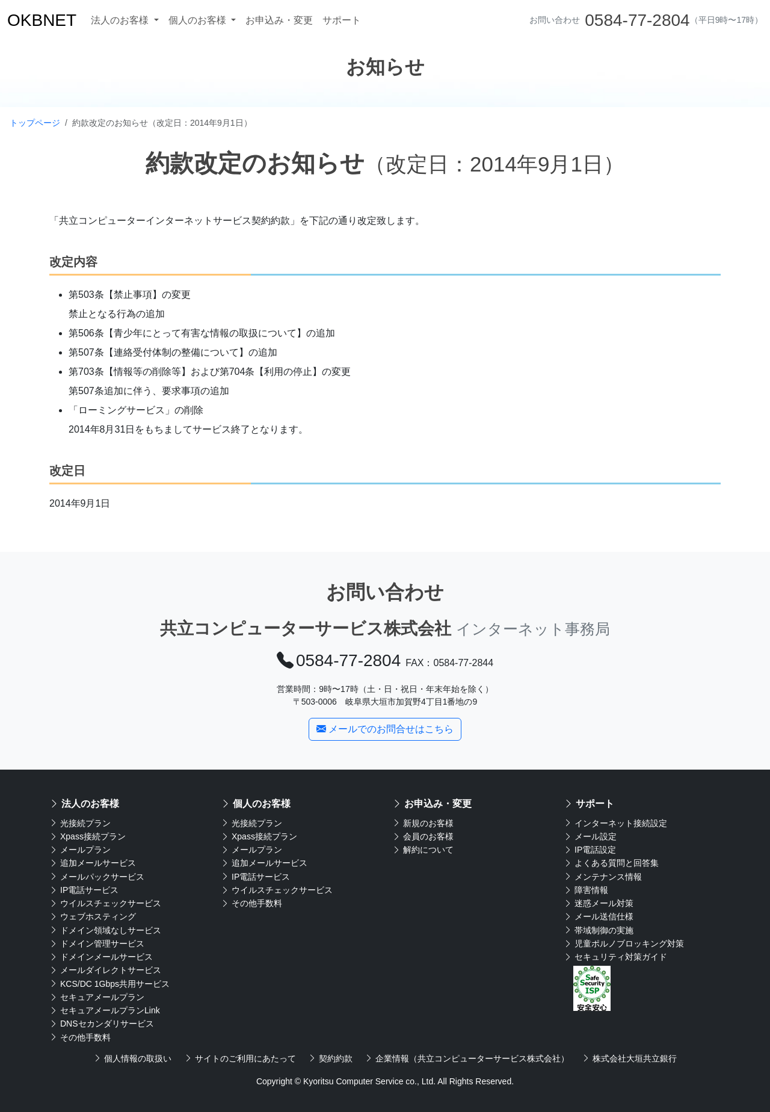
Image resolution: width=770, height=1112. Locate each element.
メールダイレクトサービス (105, 970)
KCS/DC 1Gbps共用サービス (109, 984)
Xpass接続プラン (87, 836)
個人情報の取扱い (132, 1058)
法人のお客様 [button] (121, 20)
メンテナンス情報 (603, 877)
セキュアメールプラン (96, 997)
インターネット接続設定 (615, 823)
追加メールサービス (92, 863)
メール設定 (590, 836)
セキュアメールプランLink (104, 1010)
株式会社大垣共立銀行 (629, 1058)
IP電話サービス (84, 890)
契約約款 (330, 1058)
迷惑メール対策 (598, 903)
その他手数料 (80, 1037)
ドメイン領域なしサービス (105, 930)
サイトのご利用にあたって (240, 1058)
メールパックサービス (96, 877)
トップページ (35, 123)
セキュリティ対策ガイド (615, 957)
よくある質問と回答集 (611, 863)
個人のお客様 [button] (198, 20)
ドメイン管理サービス (96, 943)
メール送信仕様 (598, 916)
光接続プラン (80, 823)
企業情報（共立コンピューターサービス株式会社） (467, 1058)
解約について (423, 849)
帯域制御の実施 (598, 930)
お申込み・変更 (279, 20)
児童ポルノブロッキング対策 (624, 943)
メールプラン (80, 849)
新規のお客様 (423, 823)
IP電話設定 (590, 849)
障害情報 (586, 890)
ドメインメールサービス (101, 957)
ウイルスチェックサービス (105, 903)
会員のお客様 (423, 836)
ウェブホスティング (92, 916)
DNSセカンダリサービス (101, 1023)
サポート (341, 20)
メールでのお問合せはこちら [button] (385, 729)
